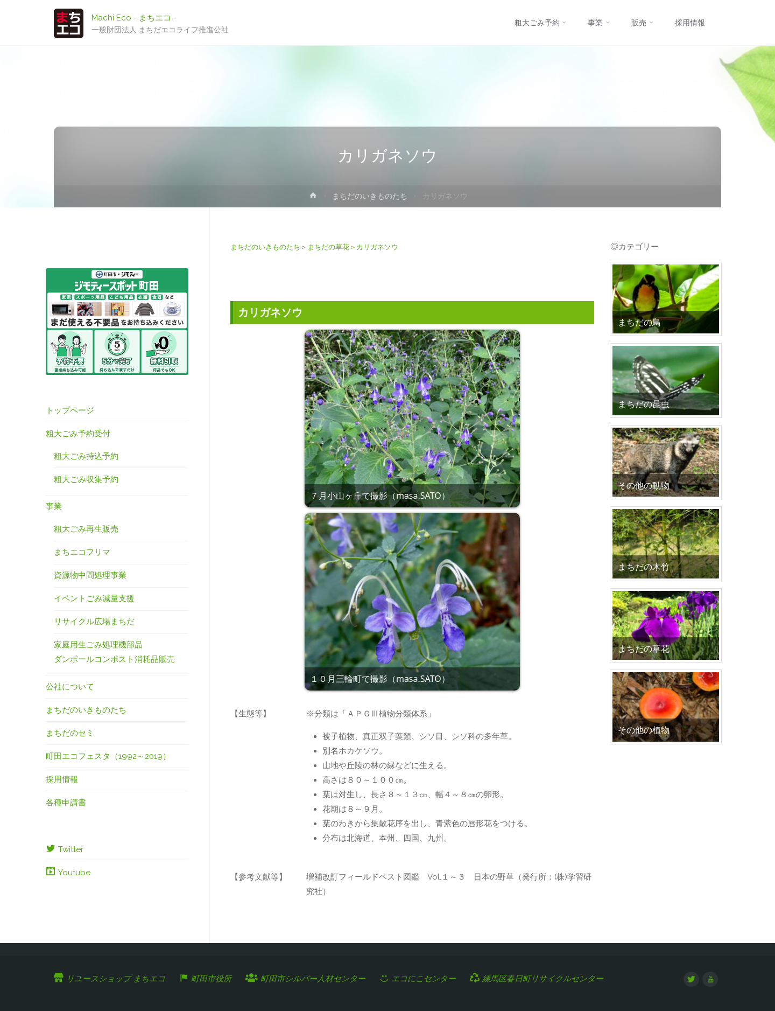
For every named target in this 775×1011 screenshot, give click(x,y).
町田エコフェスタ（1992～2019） (108, 756)
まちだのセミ (70, 733)
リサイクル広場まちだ (94, 621)
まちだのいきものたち (369, 196)
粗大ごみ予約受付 (78, 433)
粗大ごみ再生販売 (86, 529)
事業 (54, 506)
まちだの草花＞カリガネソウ (352, 247)
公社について (70, 687)
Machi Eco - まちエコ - (134, 17)
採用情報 (62, 779)
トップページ (70, 410)
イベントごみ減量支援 (94, 598)
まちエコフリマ (82, 552)
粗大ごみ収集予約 (86, 479)
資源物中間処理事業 (90, 575)
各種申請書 (66, 802)
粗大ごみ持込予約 (86, 456)
